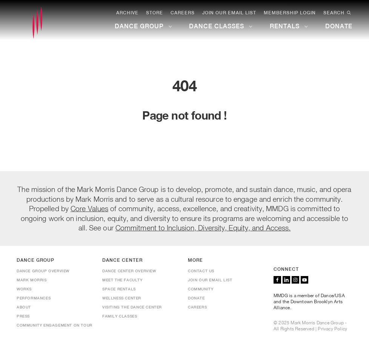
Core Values (89, 208)
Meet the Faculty (122, 280)
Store (154, 13)
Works (24, 289)
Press (23, 316)
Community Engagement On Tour (54, 325)
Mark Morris (32, 280)
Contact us (201, 271)
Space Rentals (119, 289)
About (24, 307)
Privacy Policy (332, 328)
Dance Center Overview (129, 271)
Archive (127, 13)
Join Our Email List (229, 13)
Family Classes (119, 316)
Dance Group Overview (43, 271)
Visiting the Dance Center (132, 307)
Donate (196, 298)
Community (200, 289)
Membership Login (290, 13)
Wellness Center (121, 298)
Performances (34, 298)
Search (337, 13)
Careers (183, 13)
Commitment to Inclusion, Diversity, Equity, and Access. (203, 227)
